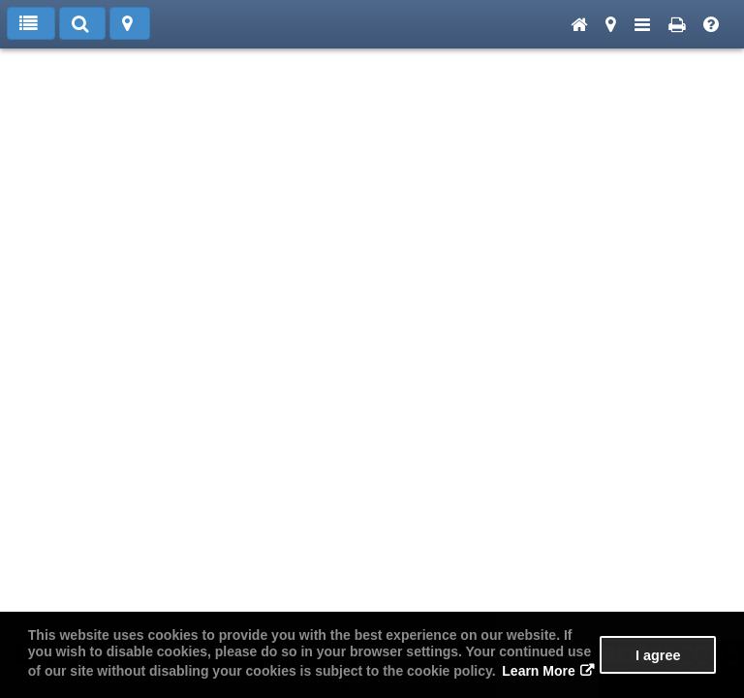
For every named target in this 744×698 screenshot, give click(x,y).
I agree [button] (658, 655)
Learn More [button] (538, 671)
